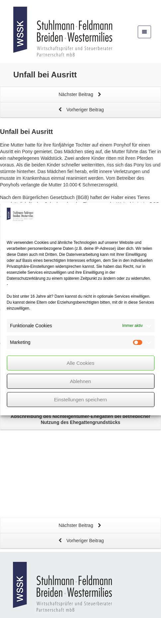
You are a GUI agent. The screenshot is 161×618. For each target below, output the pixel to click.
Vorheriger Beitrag (80, 110)
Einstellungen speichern (80, 399)
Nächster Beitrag (80, 95)
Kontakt (9, 609)
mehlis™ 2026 (133, 599)
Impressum (36, 609)
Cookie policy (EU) (141, 609)
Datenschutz (68, 609)
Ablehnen (80, 381)
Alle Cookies (80, 363)
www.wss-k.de (47, 583)
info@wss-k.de (45, 577)
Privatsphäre (102, 609)
